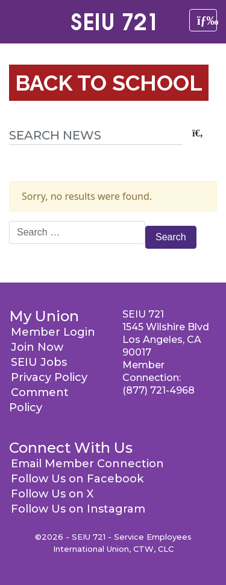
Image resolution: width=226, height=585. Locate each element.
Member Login (53, 332)
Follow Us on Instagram (78, 509)
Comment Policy (39, 400)
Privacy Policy (49, 377)
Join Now (37, 347)
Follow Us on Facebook (77, 478)
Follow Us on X (52, 493)
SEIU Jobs (39, 362)
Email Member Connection (87, 463)
